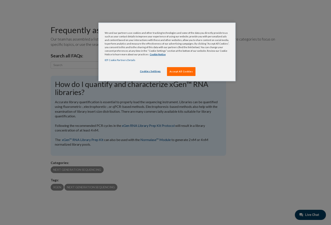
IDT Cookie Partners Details (120, 60)
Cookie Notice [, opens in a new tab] (158, 54)
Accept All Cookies (181, 71)
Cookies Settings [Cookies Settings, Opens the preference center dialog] (150, 71)
